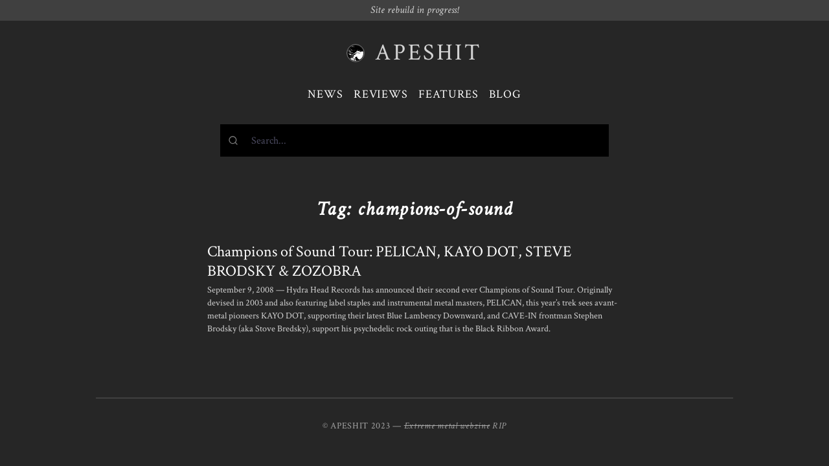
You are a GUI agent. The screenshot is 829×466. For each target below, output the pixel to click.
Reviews (381, 94)
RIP (499, 426)
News (325, 94)
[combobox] (414, 140)
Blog (505, 94)
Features (448, 94)
